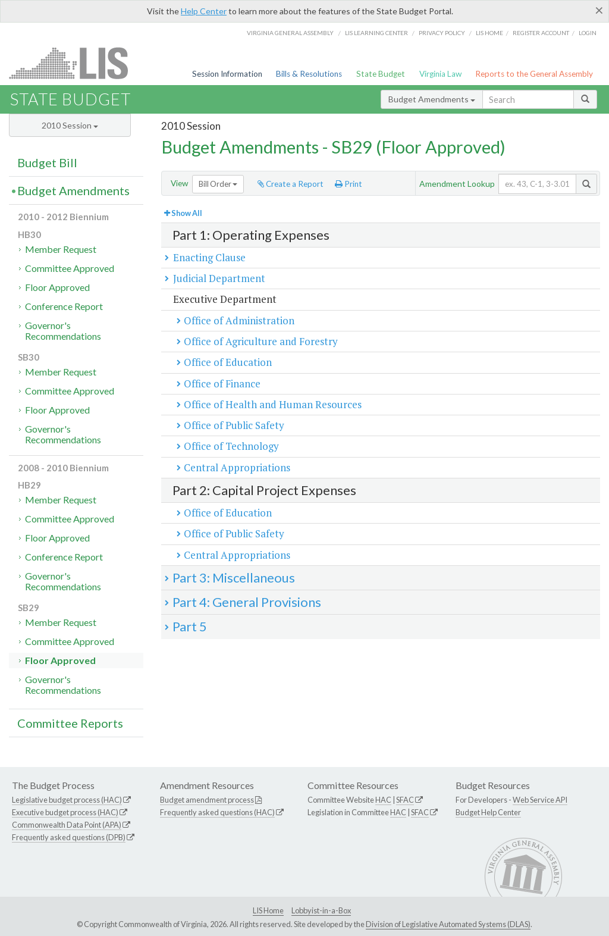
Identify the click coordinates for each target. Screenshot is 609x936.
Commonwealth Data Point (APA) (66, 824)
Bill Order (218, 184)
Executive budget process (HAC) (65, 812)
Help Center (204, 11)
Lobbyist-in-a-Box (321, 910)
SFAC (405, 799)
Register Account (541, 32)
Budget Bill (47, 162)
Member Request (60, 249)
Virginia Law (440, 74)
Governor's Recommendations (63, 331)
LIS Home (268, 910)
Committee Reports (70, 723)
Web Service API (540, 799)
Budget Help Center (488, 812)
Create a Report (291, 184)
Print (348, 184)
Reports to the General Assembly (534, 74)
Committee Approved (69, 268)
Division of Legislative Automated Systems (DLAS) (448, 924)
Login (588, 32)
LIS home (489, 32)
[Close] (599, 10)
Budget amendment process (207, 799)
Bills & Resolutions (309, 74)
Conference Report (64, 306)
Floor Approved (57, 287)
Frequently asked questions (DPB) (68, 837)
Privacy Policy (442, 32)
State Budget (380, 74)
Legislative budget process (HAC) (67, 799)
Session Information (227, 74)
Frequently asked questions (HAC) (217, 812)
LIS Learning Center (376, 32)
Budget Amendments (431, 99)
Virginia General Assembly (290, 32)
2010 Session (70, 125)
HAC (383, 799)
